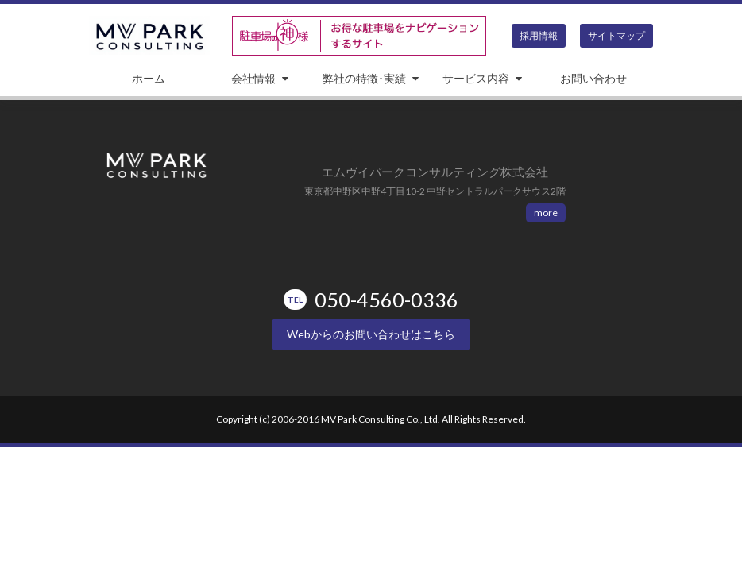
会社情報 (253, 78)
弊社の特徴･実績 (364, 78)
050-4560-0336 (371, 299)
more (546, 212)
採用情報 (539, 35)
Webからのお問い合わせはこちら (371, 334)
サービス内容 (475, 78)
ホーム (148, 78)
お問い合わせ (593, 78)
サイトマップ (616, 35)
